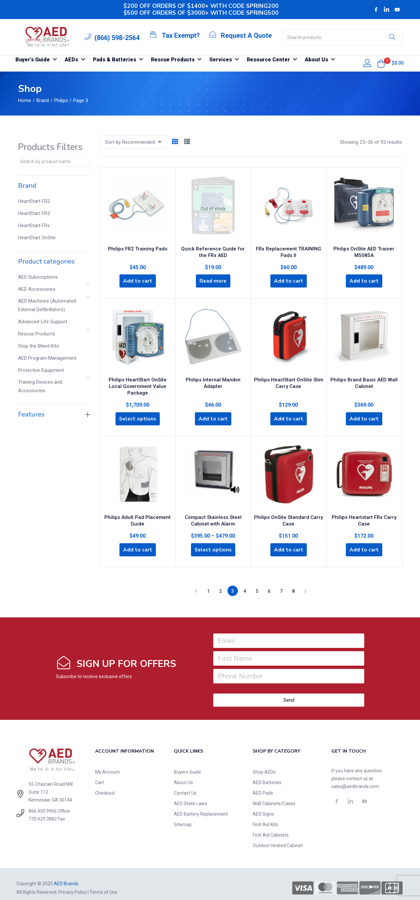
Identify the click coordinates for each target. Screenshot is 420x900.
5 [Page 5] (257, 583)
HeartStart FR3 (34, 213)
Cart (99, 775)
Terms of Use (103, 884)
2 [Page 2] (220, 583)
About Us (183, 775)
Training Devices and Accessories (40, 386)
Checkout (105, 785)
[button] (381, 63)
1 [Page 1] (208, 583)
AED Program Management (47, 358)
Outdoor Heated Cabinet (278, 838)
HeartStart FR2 (34, 201)
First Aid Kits (265, 817)
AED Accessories (36, 289)
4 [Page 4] (244, 583)
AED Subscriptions (38, 277)
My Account (107, 764)
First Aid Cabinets (271, 827)
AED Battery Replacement (201, 806)
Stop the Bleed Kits (38, 346)
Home (24, 100)
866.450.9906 (43, 803)
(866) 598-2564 (116, 38)
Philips (61, 100)
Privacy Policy (72, 884)
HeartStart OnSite (37, 238)
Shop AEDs (264, 764)
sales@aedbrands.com (355, 779)
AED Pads (263, 785)
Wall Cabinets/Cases (274, 796)
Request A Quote (246, 35)
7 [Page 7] (281, 583)
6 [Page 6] (269, 583)
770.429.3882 (43, 811)
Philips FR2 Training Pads (137, 247)
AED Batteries (267, 775)
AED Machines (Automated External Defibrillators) (47, 305)
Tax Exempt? (181, 35)
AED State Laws (190, 796)
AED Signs (263, 806)
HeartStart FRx (34, 225)
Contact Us (185, 785)
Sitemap (183, 817)
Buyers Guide (187, 764)
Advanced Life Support (42, 322)
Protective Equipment (41, 370)
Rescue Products (36, 334)
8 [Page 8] (293, 583)
